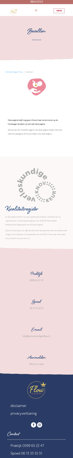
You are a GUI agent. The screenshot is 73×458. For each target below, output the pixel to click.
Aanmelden (59, 11)
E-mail (36, 330)
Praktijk (36, 274)
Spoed (36, 302)
